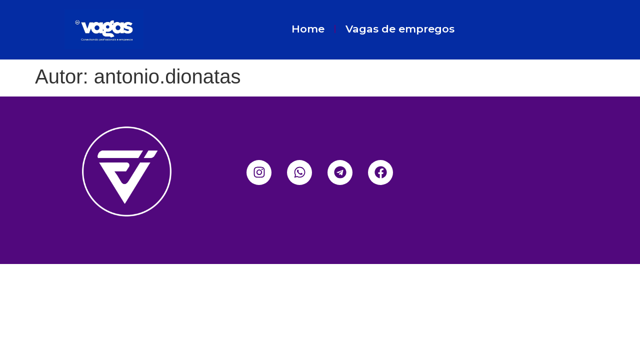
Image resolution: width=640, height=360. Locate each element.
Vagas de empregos (400, 28)
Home (308, 28)
